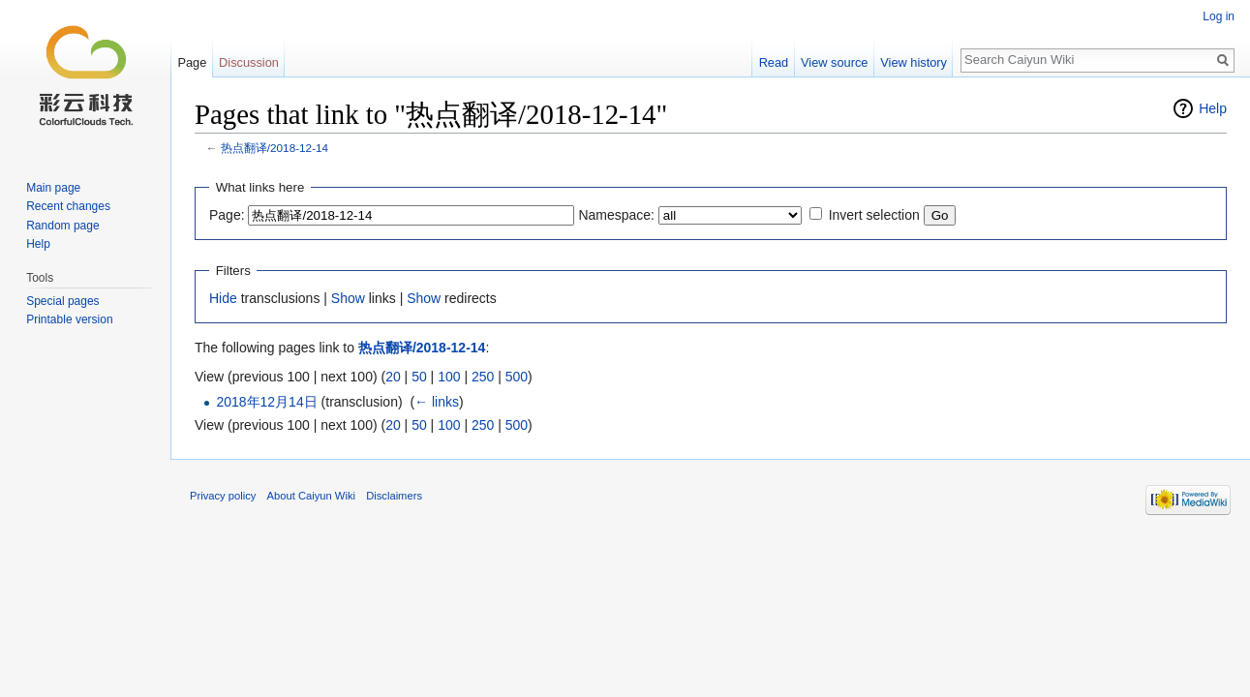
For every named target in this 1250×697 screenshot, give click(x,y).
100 (449, 376)
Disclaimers (394, 495)
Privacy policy (223, 495)
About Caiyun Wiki (311, 495)
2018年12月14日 (266, 401)
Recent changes (68, 206)
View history (913, 62)
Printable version (69, 319)
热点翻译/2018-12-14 (274, 147)
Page (191, 62)
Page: (227, 215)
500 (516, 376)
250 (483, 376)
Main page (53, 188)
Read (774, 62)
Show (348, 298)
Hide (223, 298)
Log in (1219, 16)
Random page (62, 225)
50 (419, 376)
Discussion (249, 62)
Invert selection (874, 215)
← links (436, 401)
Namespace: (616, 215)
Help (1213, 108)
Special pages (62, 301)
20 (393, 376)
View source (834, 62)
